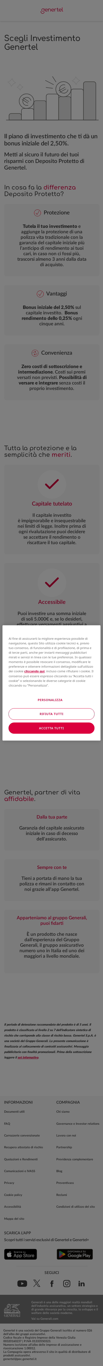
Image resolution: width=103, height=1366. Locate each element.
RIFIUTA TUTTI (51, 714)
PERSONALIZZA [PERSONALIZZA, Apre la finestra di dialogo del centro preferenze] (50, 700)
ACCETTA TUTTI (51, 728)
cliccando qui (34, 671)
